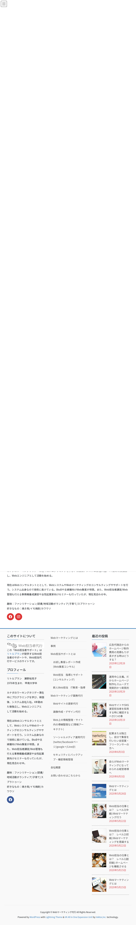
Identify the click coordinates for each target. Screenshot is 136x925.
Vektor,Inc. (101, 916)
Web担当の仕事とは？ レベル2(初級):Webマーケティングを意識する (119, 836)
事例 (53, 646)
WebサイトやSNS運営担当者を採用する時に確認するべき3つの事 (119, 710)
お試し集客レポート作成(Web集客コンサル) (66, 664)
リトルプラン (14, 653)
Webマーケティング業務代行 (67, 695)
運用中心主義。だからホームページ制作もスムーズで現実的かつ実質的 (119, 682)
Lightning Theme (54, 916)
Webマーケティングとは (64, 638)
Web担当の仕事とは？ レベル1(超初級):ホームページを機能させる (119, 860)
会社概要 (56, 767)
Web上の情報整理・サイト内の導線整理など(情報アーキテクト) (68, 724)
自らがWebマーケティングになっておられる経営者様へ (119, 767)
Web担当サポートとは (63, 654)
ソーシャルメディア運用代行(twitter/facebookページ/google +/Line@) (69, 741)
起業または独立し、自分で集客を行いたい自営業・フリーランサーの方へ (119, 740)
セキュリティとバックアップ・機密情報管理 (68, 757)
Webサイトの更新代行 (65, 703)
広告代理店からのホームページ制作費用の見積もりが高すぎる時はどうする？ (119, 652)
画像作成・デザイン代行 (66, 711)
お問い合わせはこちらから (65, 775)
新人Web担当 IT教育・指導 (69, 687)
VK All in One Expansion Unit (79, 916)
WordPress (35, 916)
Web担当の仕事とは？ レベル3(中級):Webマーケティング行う (119, 811)
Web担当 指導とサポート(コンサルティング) (68, 677)
